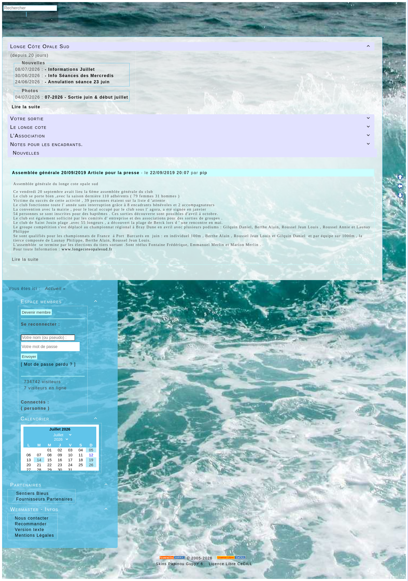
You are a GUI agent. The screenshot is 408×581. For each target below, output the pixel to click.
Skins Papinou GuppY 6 (181, 564)
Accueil (53, 288)
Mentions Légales (33, 535)
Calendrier (60, 418)
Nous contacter (31, 518)
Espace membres (60, 301)
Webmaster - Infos (60, 509)
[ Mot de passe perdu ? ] (48, 364)
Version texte (28, 529)
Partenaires (60, 485)
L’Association (191, 135)
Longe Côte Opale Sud (191, 46)
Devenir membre (36, 312)
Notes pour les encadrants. (191, 144)
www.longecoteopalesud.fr (87, 249)
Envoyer (29, 356)
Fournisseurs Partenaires (44, 499)
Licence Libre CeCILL (229, 564)
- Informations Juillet (70, 69)
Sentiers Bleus (32, 493)
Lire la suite (26, 107)
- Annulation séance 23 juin (77, 82)
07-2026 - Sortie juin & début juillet (86, 97)
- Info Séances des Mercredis (79, 75)
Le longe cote (191, 127)
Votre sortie (191, 118)
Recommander (30, 524)
